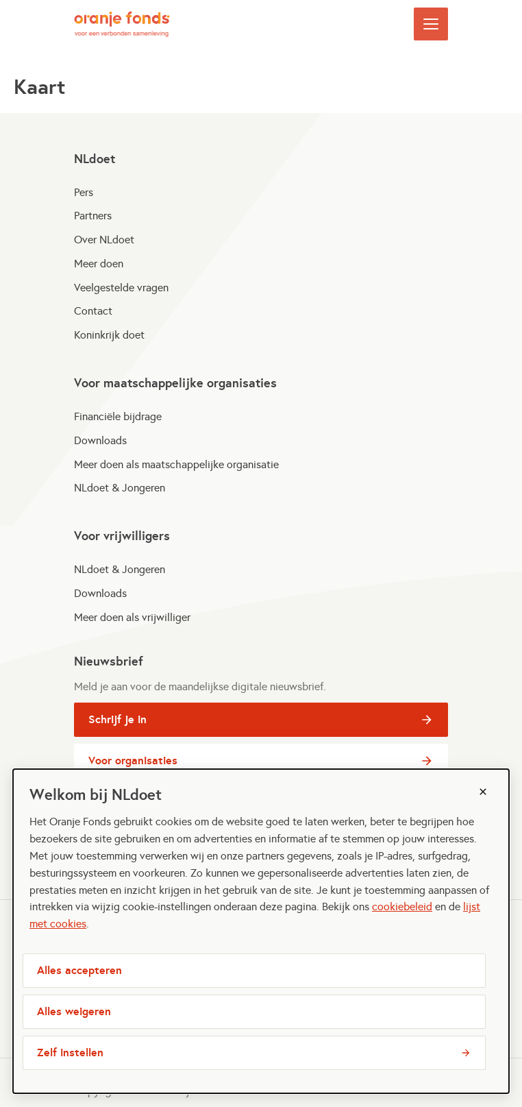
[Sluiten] (483, 792)
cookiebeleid (402, 906)
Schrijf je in (150, 722)
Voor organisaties (150, 763)
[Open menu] (430, 24)
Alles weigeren (74, 1011)
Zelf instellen (70, 1052)
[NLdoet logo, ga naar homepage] (122, 24)
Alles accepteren (79, 970)
